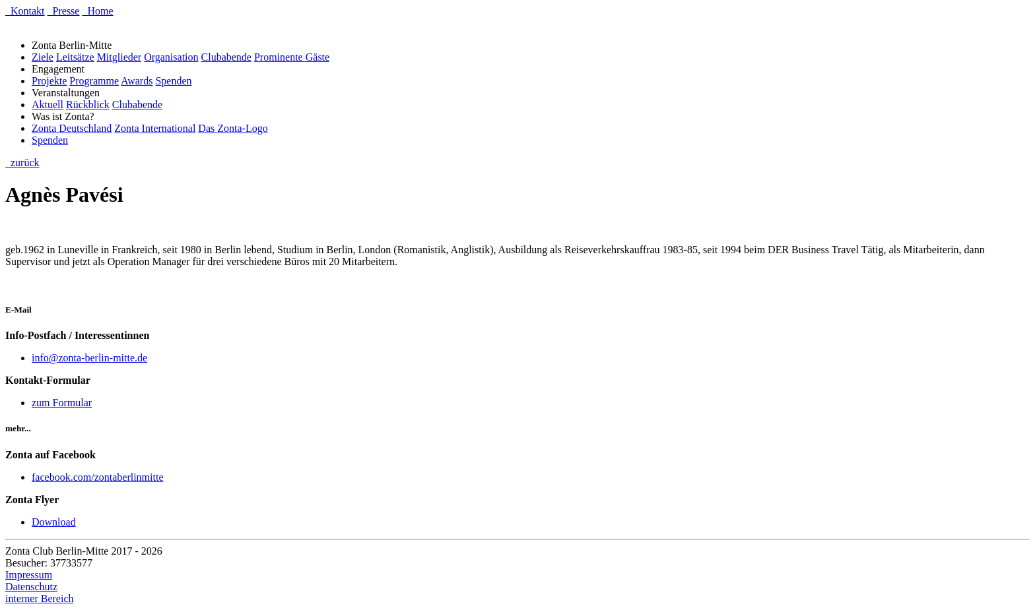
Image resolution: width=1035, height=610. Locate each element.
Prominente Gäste (291, 57)
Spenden (173, 80)
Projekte (49, 80)
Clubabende (226, 57)
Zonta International (154, 128)
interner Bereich (39, 598)
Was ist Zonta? (66, 116)
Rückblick (88, 104)
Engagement (61, 69)
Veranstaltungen (68, 92)
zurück (22, 162)
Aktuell (47, 104)
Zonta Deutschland (72, 128)
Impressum (28, 574)
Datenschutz (31, 586)
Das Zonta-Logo (232, 128)
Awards (136, 80)
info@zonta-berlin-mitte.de (89, 357)
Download (54, 522)
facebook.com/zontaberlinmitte (97, 477)
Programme (94, 80)
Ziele (42, 57)
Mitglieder (119, 57)
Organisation (171, 57)
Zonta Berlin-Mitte (74, 45)
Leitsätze (75, 57)
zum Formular (62, 402)
